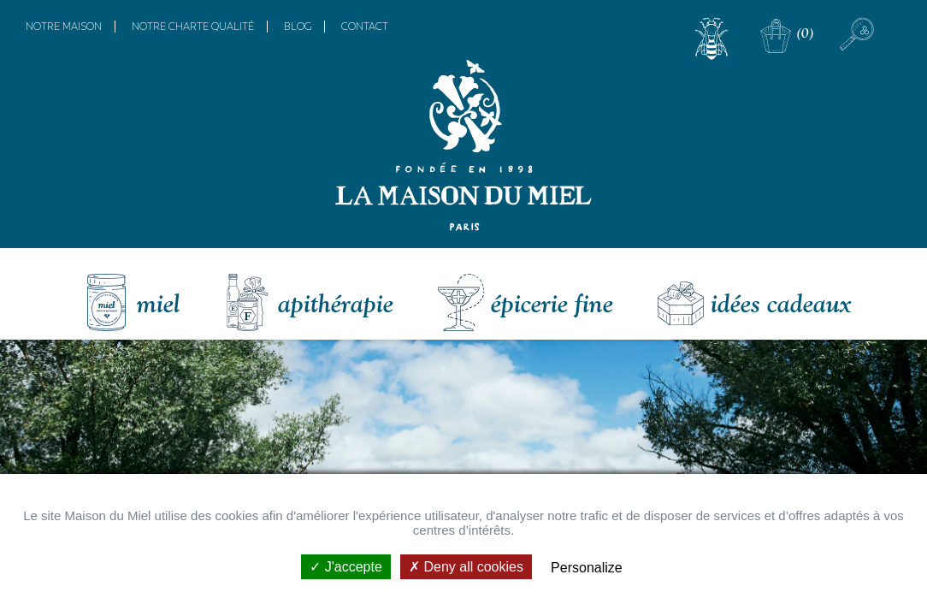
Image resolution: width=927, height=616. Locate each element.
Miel (158, 302)
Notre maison (64, 27)
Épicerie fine (552, 302)
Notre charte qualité (193, 27)
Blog (297, 27)
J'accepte (346, 567)
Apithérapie (335, 302)
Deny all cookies (466, 567)
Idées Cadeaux (781, 302)
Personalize (587, 567)
